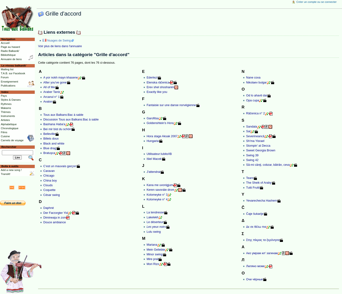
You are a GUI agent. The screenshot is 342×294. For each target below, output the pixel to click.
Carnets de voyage (12, 140)
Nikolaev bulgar (256, 82)
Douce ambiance (54, 222)
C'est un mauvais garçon (59, 166)
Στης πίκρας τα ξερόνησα (262, 240)
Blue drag (49, 148)
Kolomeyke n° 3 (157, 194)
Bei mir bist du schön (57, 129)
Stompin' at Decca (258, 145)
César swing (51, 195)
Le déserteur (155, 222)
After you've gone (54, 82)
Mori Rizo (153, 264)
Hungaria (153, 141)
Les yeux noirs (156, 226)
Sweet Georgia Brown (260, 150)
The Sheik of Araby (258, 182)
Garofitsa (153, 118)
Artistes (5, 120)
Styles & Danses (11, 99)
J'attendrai (153, 172)
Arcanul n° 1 (51, 97)
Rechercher (9, 146)
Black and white (53, 143)
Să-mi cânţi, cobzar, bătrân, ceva (268, 164)
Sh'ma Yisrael (255, 141)
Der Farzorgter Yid (55, 213)
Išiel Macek (154, 159)
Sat (248, 131)
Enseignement (9, 81)
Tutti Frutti (253, 187)
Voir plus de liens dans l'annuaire (60, 46)
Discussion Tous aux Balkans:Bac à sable (71, 119)
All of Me (49, 87)
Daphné (48, 208)
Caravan (49, 171)
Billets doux (51, 138)
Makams (6, 108)
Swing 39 (252, 155)
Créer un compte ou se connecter (316, 1)
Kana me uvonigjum (160, 185)
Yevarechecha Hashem (261, 200)
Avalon (47, 101)
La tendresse (155, 212)
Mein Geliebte (156, 249)
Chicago (48, 175)
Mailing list (7, 69)
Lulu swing (154, 231)
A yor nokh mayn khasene (60, 77)
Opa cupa (252, 100)
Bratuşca (49, 153)
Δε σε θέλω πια (256, 226)
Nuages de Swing (59, 40)
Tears (249, 178)
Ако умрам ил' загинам (262, 253)
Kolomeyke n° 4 (157, 199)
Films (4, 132)
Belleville (49, 134)
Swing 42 (252, 160)
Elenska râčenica (158, 82)
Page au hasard (10, 47)
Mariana (152, 244)
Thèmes (5, 112)
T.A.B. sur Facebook (13, 73)
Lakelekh (153, 217)
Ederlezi (152, 77)
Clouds (48, 185)
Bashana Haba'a (54, 124)
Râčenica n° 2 (255, 113)
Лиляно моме (255, 266)
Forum (5, 77)
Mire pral (152, 259)
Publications (8, 85)
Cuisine (5, 136)
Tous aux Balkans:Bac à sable (63, 114)
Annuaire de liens (11, 59)
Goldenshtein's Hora (160, 123)
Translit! (5, 174)
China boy (50, 180)
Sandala (251, 126)
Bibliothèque (8, 55)
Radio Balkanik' (10, 51)
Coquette (49, 190)
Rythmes (6, 104)
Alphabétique (9, 124)
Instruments (8, 116)
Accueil (5, 42)
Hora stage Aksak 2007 (162, 136)
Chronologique (9, 128)
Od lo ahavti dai (256, 95)
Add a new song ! (11, 170)
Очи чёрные (254, 279)
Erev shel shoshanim (160, 87)
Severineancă (255, 136)
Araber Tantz (51, 92)
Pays (4, 95)
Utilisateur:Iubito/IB (159, 154)
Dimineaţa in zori (54, 217)
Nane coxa (253, 77)
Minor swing (155, 254)
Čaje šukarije (254, 213)
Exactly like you (157, 92)
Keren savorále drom (160, 189)
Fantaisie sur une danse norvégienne (171, 105)
